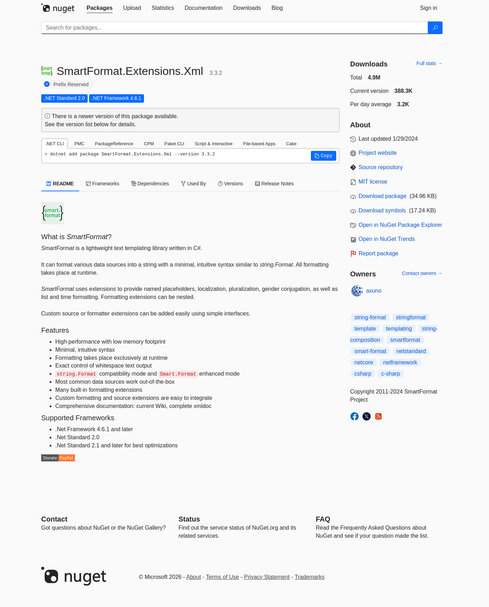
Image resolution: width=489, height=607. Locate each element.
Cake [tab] (291, 143)
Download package (383, 196)
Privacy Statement (267, 577)
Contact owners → (422, 273)
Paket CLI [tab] (174, 143)
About (193, 577)
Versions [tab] (230, 183)
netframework (400, 362)
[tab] (99, 8)
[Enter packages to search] (234, 27)
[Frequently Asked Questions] (323, 519)
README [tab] (60, 183)
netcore (364, 362)
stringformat (411, 317)
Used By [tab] (193, 183)
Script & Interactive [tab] (213, 143)
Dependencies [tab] (150, 183)
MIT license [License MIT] (373, 182)
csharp (363, 374)
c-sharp (390, 374)
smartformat (405, 340)
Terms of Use (222, 577)
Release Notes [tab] (274, 183)
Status (189, 519)
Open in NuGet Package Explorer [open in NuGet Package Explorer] (400, 225)
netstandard (411, 351)
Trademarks (310, 577)
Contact (54, 519)
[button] (323, 156)
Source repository (381, 167)
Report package (379, 253)
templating (399, 329)
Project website (378, 153)
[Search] (435, 27)
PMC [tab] (79, 143)
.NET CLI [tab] (54, 143)
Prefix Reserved (71, 84)
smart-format (371, 351)
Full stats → (429, 63)
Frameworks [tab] (102, 183)
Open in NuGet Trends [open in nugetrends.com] (387, 239)
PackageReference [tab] (114, 143)
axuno (374, 291)
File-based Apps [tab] (259, 143)
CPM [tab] (149, 143)
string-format (370, 317)
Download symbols (382, 210)
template (365, 329)
